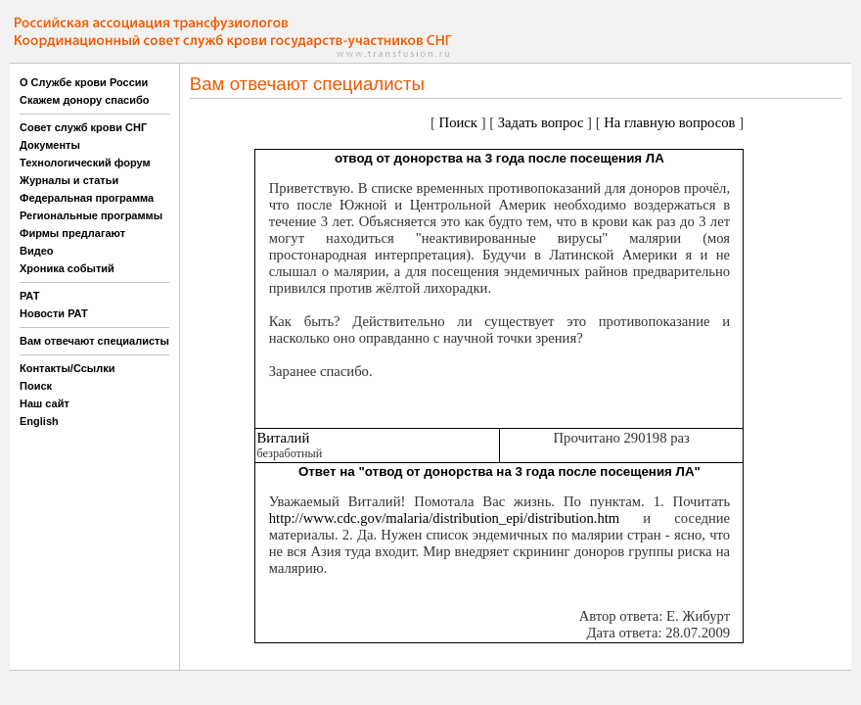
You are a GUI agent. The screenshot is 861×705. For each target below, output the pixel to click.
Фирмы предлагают (72, 233)
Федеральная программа (87, 198)
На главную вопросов (669, 122)
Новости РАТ (54, 313)
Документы (50, 145)
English (39, 421)
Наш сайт (44, 403)
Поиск (36, 386)
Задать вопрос (541, 122)
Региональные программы (91, 215)
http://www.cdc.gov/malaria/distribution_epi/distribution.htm (444, 518)
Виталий (282, 438)
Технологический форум (85, 162)
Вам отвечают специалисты (94, 341)
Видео (37, 251)
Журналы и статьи (69, 180)
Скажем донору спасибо (84, 100)
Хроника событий (67, 268)
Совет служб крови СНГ (83, 127)
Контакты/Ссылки (67, 368)
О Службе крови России (84, 82)
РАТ (30, 296)
